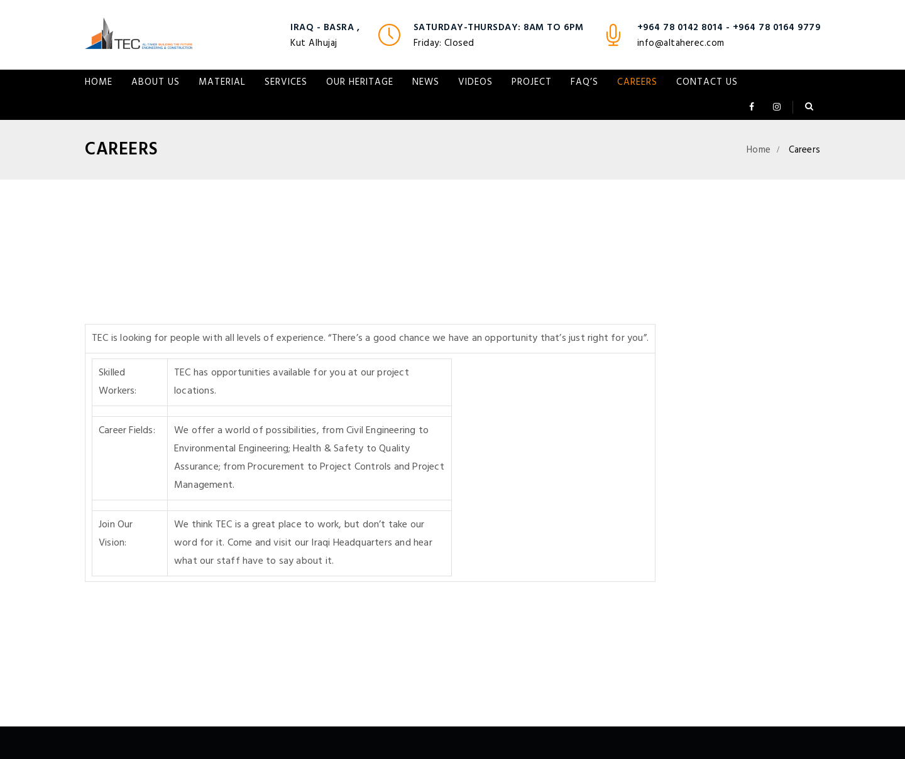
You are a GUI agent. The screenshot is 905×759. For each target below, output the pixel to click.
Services (286, 82)
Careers (637, 82)
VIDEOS (475, 82)
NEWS (425, 82)
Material (222, 82)
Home (98, 82)
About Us (155, 82)
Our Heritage (359, 82)
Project (532, 82)
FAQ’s (584, 82)
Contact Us (707, 82)
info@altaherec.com (681, 43)
